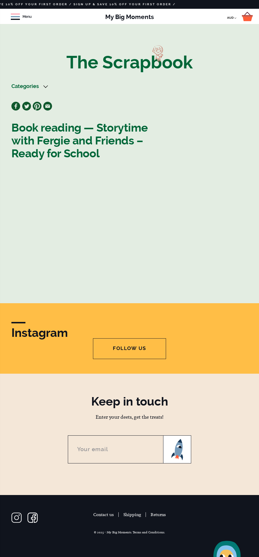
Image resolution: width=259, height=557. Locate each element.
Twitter (26, 106)
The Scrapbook (129, 62)
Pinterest (37, 106)
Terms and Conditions (148, 532)
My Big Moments (129, 16)
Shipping (132, 515)
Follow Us (129, 348)
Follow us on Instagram (16, 517)
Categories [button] (25, 86)
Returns (158, 515)
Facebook (15, 106)
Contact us (103, 515)
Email (47, 106)
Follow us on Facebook (32, 517)
